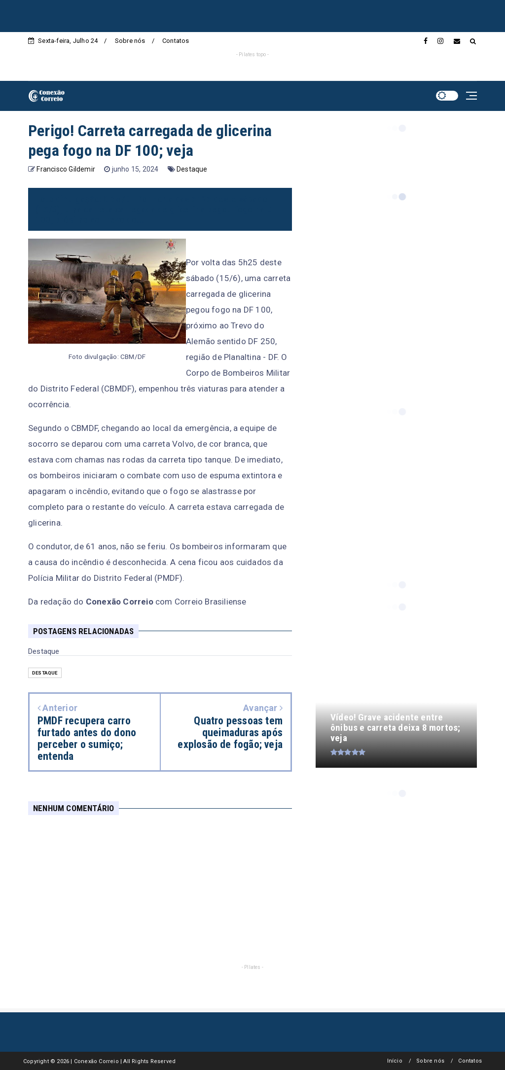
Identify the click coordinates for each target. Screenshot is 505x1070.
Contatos (175, 40)
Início (394, 1061)
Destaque (192, 169)
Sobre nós (130, 40)
